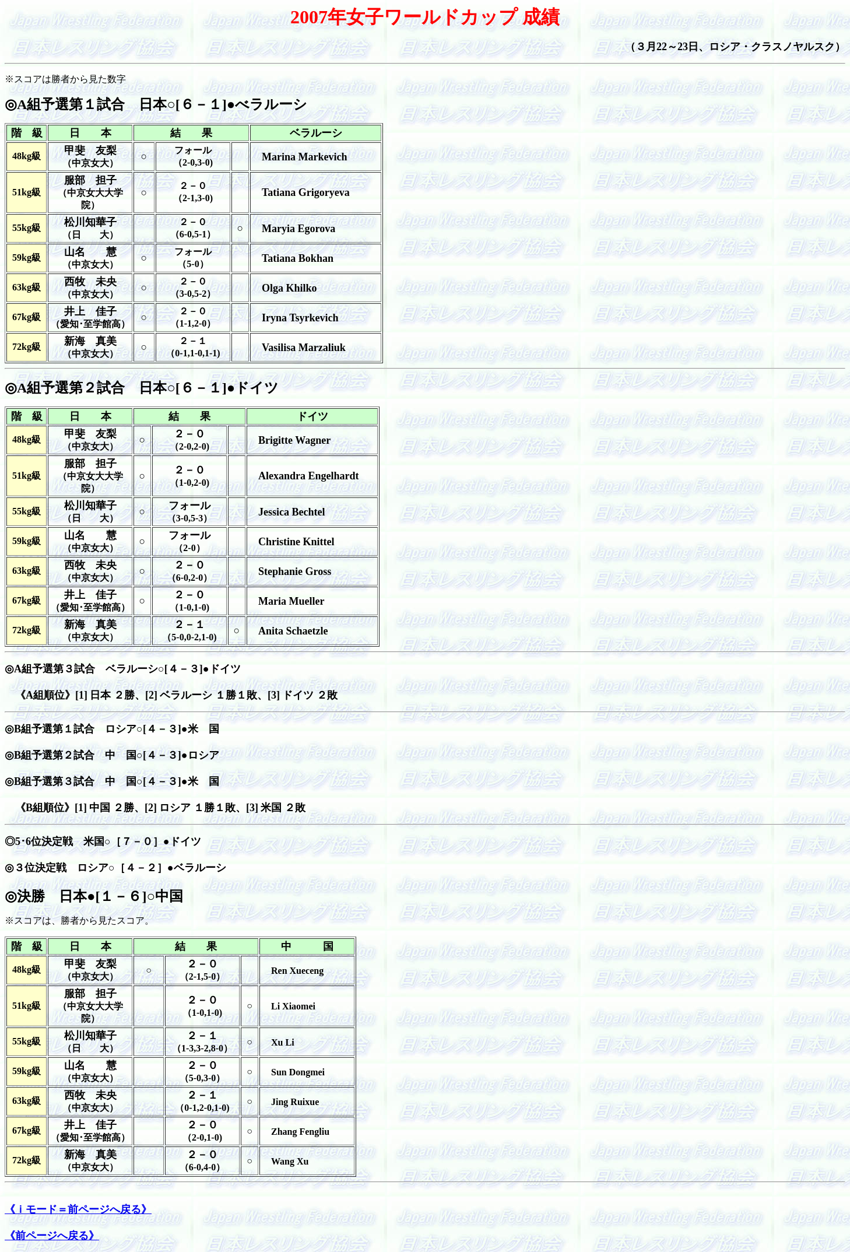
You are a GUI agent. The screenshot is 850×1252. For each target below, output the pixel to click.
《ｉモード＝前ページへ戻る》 (78, 1209)
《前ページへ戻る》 (52, 1236)
